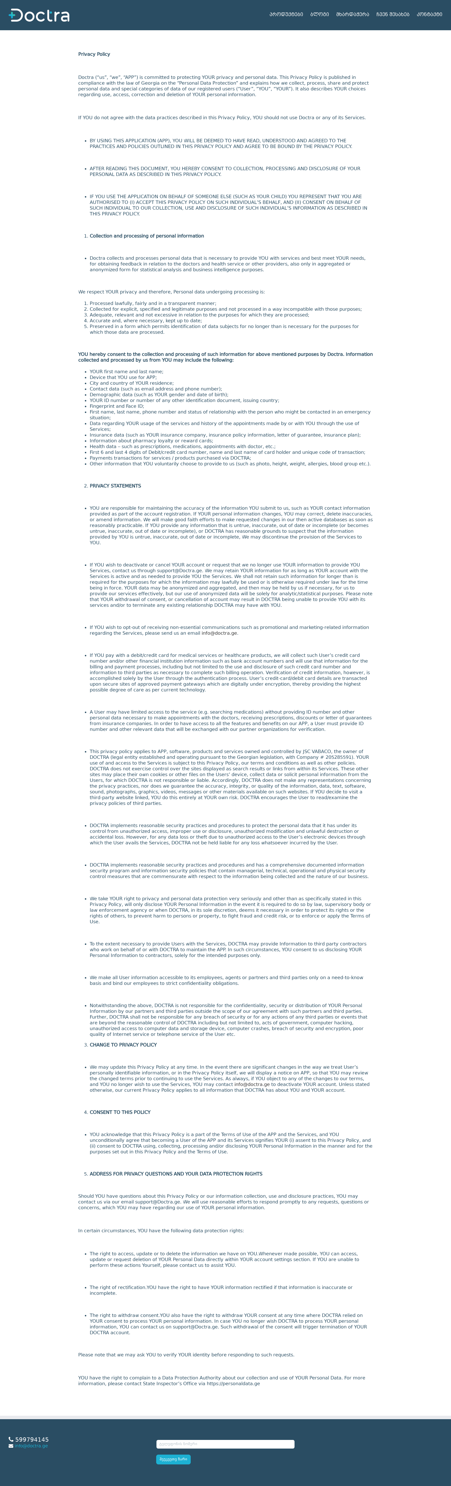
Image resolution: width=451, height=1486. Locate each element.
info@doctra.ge (219, 633)
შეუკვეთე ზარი (173, 1459)
